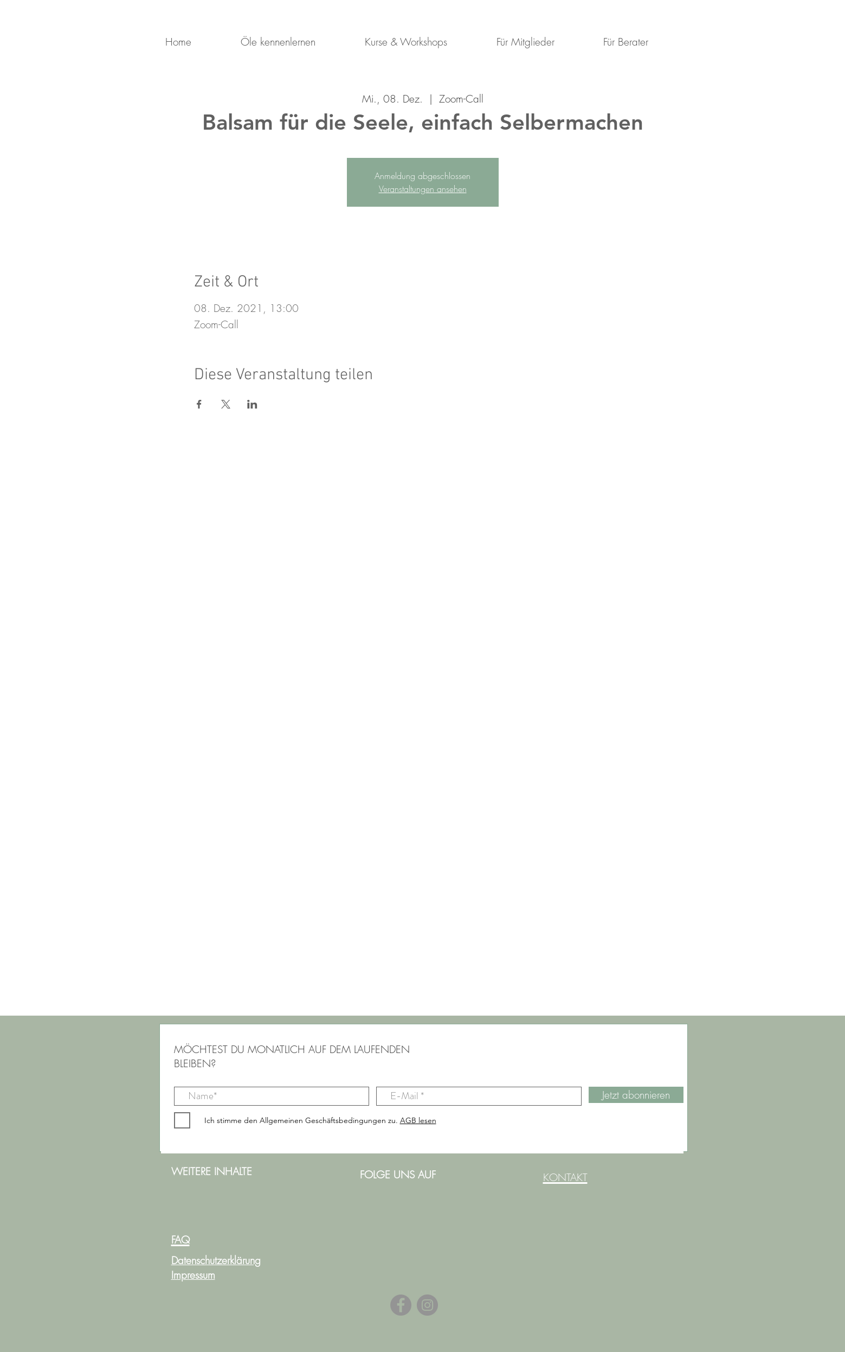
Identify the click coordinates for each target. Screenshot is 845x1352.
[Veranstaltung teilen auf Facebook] (199, 404)
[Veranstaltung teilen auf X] (226, 404)
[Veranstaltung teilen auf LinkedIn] (252, 404)
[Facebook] (400, 1305)
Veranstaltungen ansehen (423, 189)
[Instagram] (427, 1305)
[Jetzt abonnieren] (636, 1095)
